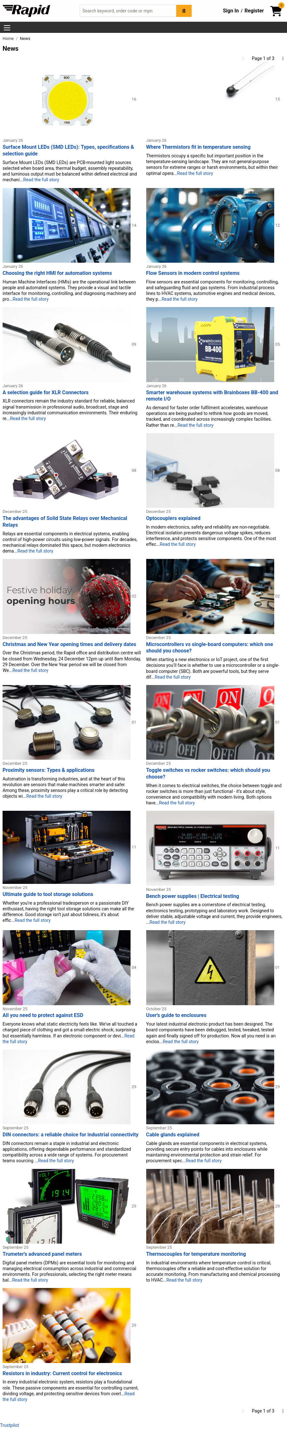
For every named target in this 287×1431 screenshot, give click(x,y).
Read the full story (41, 179)
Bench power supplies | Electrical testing (192, 896)
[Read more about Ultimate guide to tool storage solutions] (67, 846)
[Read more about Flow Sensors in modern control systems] (210, 225)
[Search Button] (184, 11)
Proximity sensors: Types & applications (48, 770)
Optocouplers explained (173, 518)
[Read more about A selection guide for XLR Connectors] (67, 344)
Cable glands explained (172, 1135)
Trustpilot (9, 1425)
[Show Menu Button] (7, 27)
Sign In (231, 11)
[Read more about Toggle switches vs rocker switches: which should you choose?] (210, 722)
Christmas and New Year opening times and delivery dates (69, 644)
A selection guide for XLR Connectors (46, 392)
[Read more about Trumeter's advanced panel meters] (67, 1206)
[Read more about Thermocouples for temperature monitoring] (210, 1206)
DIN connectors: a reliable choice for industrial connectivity (71, 1135)
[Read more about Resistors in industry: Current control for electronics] (67, 1325)
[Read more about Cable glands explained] (210, 1086)
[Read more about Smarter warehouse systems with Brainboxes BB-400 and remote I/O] (210, 344)
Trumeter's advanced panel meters (42, 1254)
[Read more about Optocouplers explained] (210, 470)
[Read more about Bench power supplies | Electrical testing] (210, 847)
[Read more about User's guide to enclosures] (210, 967)
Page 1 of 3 (263, 58)
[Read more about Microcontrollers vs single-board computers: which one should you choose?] (210, 596)
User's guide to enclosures (176, 1015)
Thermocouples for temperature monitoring (196, 1254)
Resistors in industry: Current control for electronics (62, 1373)
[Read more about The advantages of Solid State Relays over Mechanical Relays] (67, 470)
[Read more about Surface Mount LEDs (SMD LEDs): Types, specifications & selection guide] (67, 99)
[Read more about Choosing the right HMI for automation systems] (67, 225)
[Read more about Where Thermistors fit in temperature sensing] (210, 99)
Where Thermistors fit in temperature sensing (198, 147)
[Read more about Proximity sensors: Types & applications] (67, 722)
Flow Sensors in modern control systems (193, 273)
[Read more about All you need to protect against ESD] (67, 967)
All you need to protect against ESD (43, 1015)
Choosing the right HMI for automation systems (57, 273)
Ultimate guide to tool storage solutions (48, 894)
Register (254, 11)
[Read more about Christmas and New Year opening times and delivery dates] (67, 596)
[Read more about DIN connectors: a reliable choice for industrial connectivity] (67, 1086)
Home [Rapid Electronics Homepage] (9, 38)
